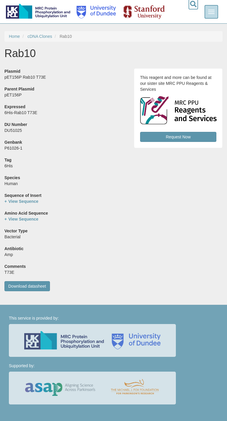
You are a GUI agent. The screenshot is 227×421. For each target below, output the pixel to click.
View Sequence (23, 201)
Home (14, 36)
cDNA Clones (39, 36)
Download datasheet (27, 286)
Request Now (178, 137)
